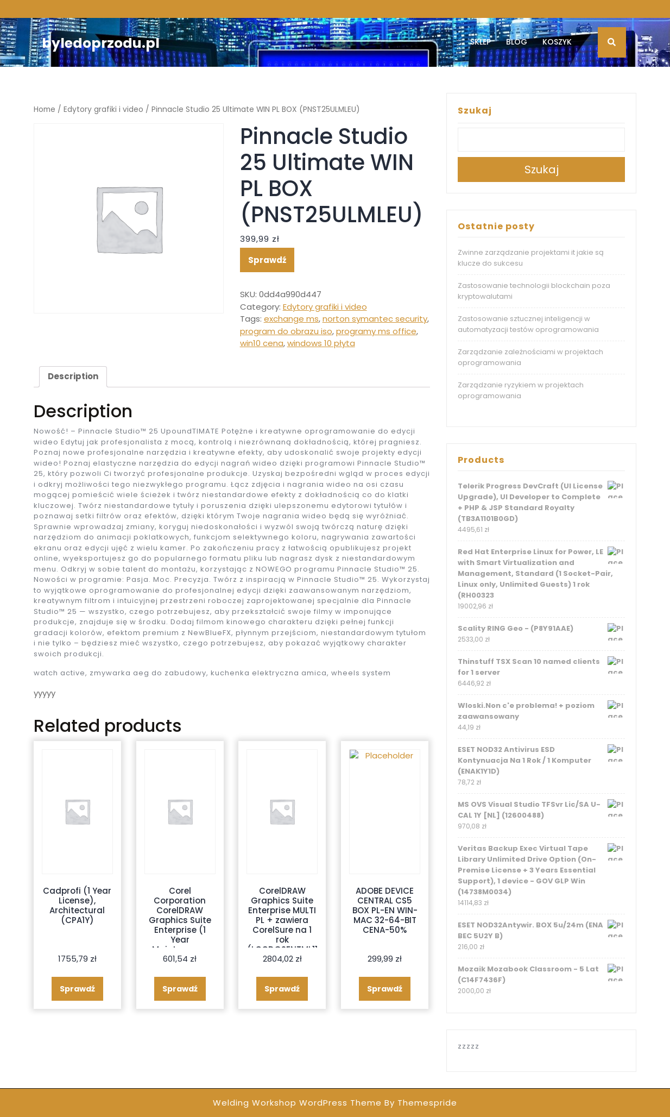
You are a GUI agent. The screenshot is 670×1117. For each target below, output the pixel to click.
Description (73, 376)
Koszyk (557, 41)
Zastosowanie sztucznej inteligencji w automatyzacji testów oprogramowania (528, 324)
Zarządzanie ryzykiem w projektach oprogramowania (521, 390)
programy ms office (376, 331)
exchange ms (291, 318)
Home (44, 109)
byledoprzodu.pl (101, 43)
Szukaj (475, 110)
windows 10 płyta (321, 343)
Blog (516, 41)
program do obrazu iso (286, 331)
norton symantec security (375, 318)
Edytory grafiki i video (103, 109)
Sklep (480, 41)
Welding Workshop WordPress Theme (297, 1102)
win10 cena (261, 343)
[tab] (73, 377)
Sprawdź (267, 260)
